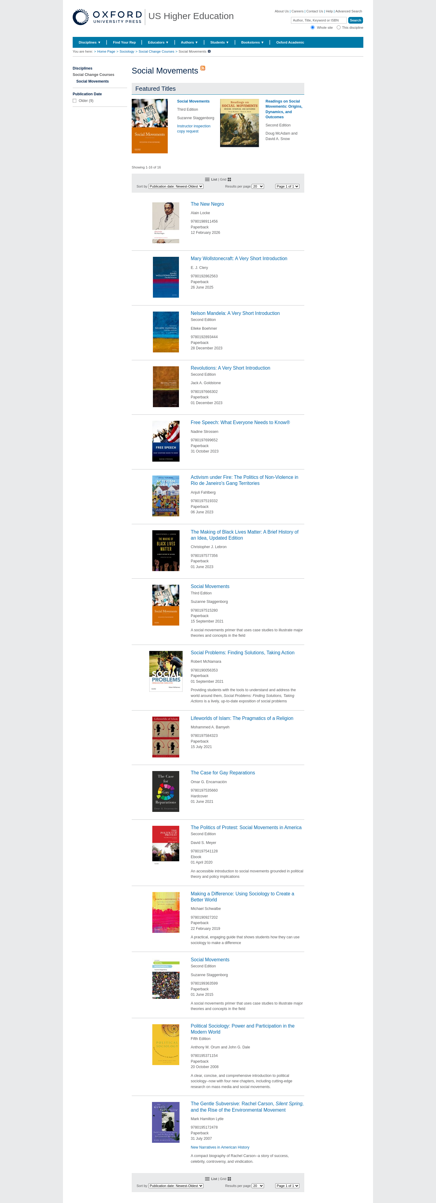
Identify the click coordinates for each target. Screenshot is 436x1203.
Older (83, 101)
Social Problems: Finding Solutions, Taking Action (243, 652)
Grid (223, 179)
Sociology (127, 51)
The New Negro (207, 204)
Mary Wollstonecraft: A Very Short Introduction (239, 258)
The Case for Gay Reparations (223, 772)
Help (329, 11)
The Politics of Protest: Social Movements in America (246, 827)
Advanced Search (348, 11)
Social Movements (193, 101)
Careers (298, 11)
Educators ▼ (158, 42)
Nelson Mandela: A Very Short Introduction (235, 313)
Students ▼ (219, 42)
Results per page (238, 186)
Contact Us (314, 11)
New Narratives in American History (220, 1147)
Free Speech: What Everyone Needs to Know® (240, 422)
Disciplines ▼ (90, 42)
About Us (282, 11)
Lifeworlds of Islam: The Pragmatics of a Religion (242, 718)
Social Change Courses (156, 51)
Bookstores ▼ (252, 42)
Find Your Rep (124, 42)
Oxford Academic (290, 42)
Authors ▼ (189, 42)
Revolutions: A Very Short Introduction (230, 368)
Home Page (106, 51)
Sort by (142, 186)
